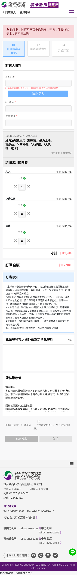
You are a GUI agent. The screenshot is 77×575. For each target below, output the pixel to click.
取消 (55, 438)
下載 (68, 340)
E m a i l (9, 76)
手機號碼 (10, 116)
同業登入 (10, 12)
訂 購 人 (9, 102)
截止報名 (21, 438)
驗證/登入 (38, 93)
